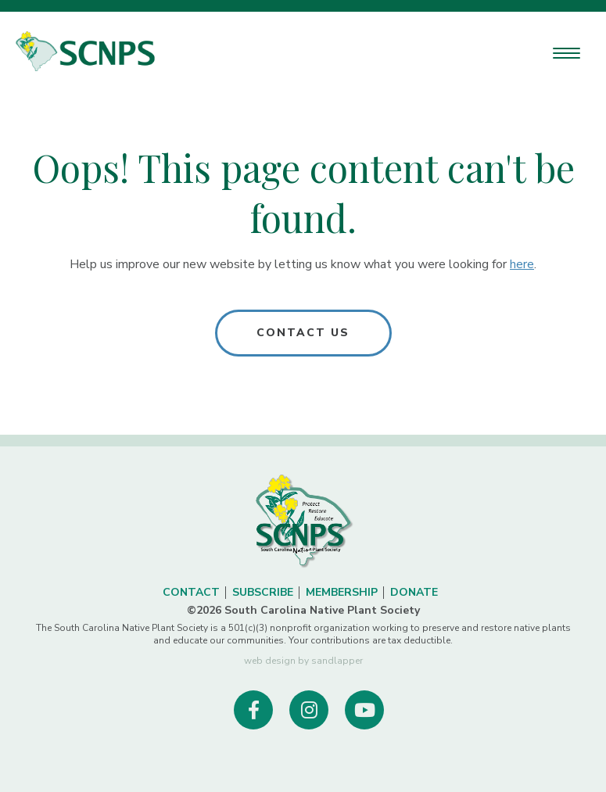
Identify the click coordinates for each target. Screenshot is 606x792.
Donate (414, 592)
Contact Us (303, 332)
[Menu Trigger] (566, 52)
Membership (342, 592)
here (522, 264)
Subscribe (262, 592)
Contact (191, 592)
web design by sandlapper (303, 660)
